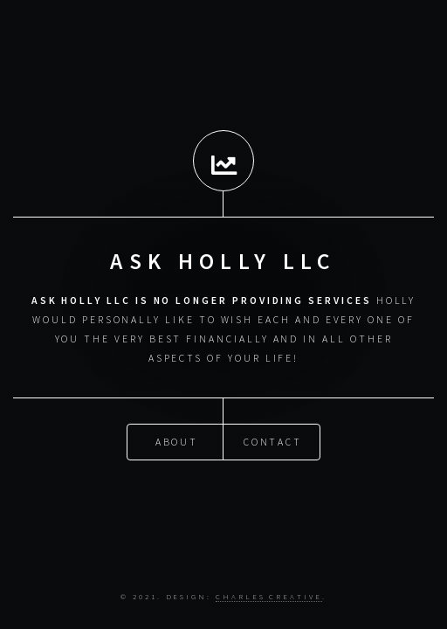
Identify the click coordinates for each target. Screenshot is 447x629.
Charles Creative (269, 596)
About (177, 440)
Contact (273, 440)
